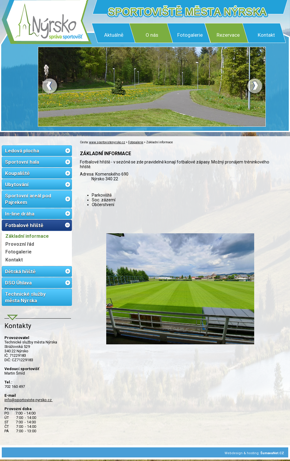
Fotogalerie (190, 35)
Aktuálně (113, 35)
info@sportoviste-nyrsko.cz (28, 400)
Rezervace (228, 35)
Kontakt (266, 35)
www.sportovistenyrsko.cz (107, 142)
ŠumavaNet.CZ (272, 453)
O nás (152, 35)
